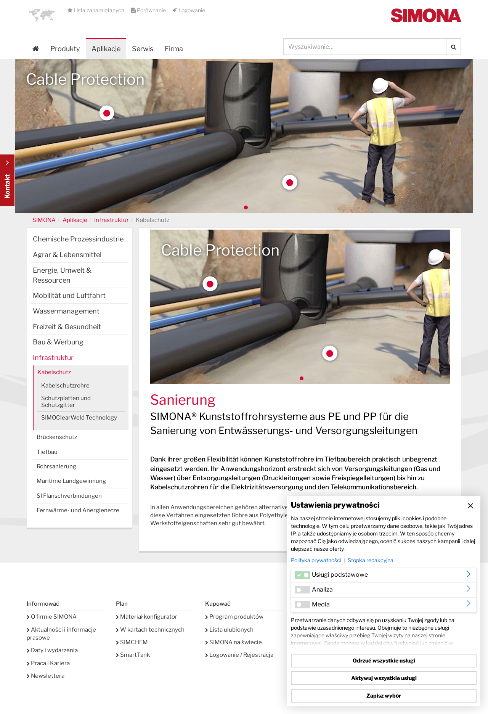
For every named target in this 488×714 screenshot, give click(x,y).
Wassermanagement (66, 311)
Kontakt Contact (7, 180)
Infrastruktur (111, 220)
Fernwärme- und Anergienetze (78, 510)
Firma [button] (174, 49)
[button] (42, 15)
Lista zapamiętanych (96, 10)
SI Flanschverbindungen (69, 495)
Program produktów (234, 616)
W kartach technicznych (150, 629)
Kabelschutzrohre (65, 385)
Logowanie (189, 10)
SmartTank (133, 654)
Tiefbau (47, 452)
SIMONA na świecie (233, 642)
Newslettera (45, 675)
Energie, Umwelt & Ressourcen (62, 275)
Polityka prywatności (316, 560)
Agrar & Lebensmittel (67, 255)
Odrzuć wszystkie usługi (384, 660)
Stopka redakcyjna (370, 560)
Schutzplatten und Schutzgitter (66, 401)
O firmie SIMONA (52, 616)
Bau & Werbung (58, 342)
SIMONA (44, 220)
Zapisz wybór (383, 695)
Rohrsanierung (56, 466)
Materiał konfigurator (146, 616)
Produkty (65, 49)
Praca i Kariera (48, 663)
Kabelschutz (54, 372)
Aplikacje (106, 49)
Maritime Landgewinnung (71, 481)
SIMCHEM (132, 642)
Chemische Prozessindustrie (78, 239)
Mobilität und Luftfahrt (69, 295)
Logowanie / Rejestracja (239, 654)
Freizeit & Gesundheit (67, 327)
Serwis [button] (142, 49)
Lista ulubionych (229, 629)
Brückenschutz (57, 437)
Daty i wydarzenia (52, 650)
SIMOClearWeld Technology (79, 417)
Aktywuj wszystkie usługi (384, 678)
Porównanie (149, 10)
